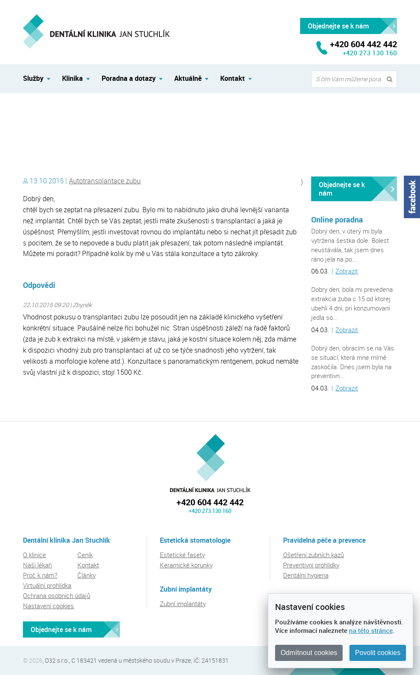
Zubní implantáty (183, 603)
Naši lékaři (37, 565)
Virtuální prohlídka (47, 585)
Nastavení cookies (48, 605)
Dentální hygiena (306, 575)
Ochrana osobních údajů (56, 595)
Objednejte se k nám (342, 189)
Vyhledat (391, 79)
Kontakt (232, 78)
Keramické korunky (186, 565)
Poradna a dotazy (129, 78)
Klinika (72, 78)
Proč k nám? (40, 575)
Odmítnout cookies (309, 652)
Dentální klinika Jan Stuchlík (59, 112)
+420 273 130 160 (370, 52)
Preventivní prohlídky (311, 565)
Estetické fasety (182, 554)
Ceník (85, 554)
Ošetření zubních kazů (313, 554)
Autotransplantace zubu (105, 180)
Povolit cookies (377, 652)
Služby (33, 78)
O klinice (34, 554)
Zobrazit (346, 271)
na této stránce (371, 630)
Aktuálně (187, 78)
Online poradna (337, 219)
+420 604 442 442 (210, 502)
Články (86, 575)
